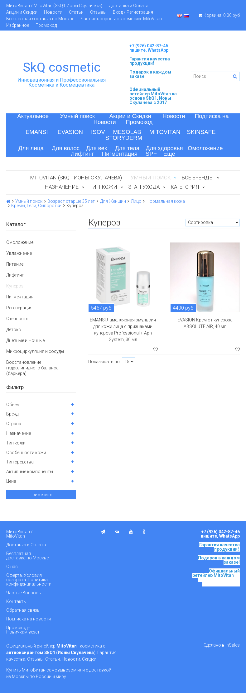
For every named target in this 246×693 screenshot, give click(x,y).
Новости (53, 12)
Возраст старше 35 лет (71, 201)
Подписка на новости (28, 618)
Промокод (46, 25)
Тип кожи (103, 187)
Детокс (13, 329)
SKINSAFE (201, 132)
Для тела (127, 148)
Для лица (31, 148)
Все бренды (198, 177)
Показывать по (104, 361)
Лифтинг (82, 153)
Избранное (17, 25)
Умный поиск (77, 116)
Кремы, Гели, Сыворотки (36, 205)
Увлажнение (19, 253)
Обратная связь (23, 610)
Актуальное (33, 116)
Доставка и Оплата (128, 5)
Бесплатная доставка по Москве (40, 19)
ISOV (98, 132)
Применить (41, 494)
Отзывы (98, 12)
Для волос (66, 148)
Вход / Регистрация (133, 12)
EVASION (70, 132)
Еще (169, 153)
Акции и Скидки (21, 12)
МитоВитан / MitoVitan (19, 534)
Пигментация (119, 153)
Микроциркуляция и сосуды (35, 351)
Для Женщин (113, 201)
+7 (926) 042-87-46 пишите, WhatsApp (148, 48)
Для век (96, 148)
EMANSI (37, 132)
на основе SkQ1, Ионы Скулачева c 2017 (153, 98)
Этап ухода (144, 187)
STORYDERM (123, 138)
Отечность (17, 318)
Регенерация (19, 307)
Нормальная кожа (166, 201)
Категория (185, 187)
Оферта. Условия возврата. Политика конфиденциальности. (29, 579)
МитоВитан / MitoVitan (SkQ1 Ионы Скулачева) (54, 5)
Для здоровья (164, 148)
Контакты (16, 601)
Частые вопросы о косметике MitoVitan (121, 19)
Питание (14, 264)
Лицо (136, 201)
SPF (151, 153)
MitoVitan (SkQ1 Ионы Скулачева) (76, 177)
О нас (12, 566)
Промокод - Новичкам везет (23, 629)
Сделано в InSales (222, 645)
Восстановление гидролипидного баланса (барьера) (32, 368)
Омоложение (205, 148)
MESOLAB (127, 132)
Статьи (76, 12)
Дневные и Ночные (25, 340)
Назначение (62, 187)
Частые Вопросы (23, 592)
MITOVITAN (165, 132)
